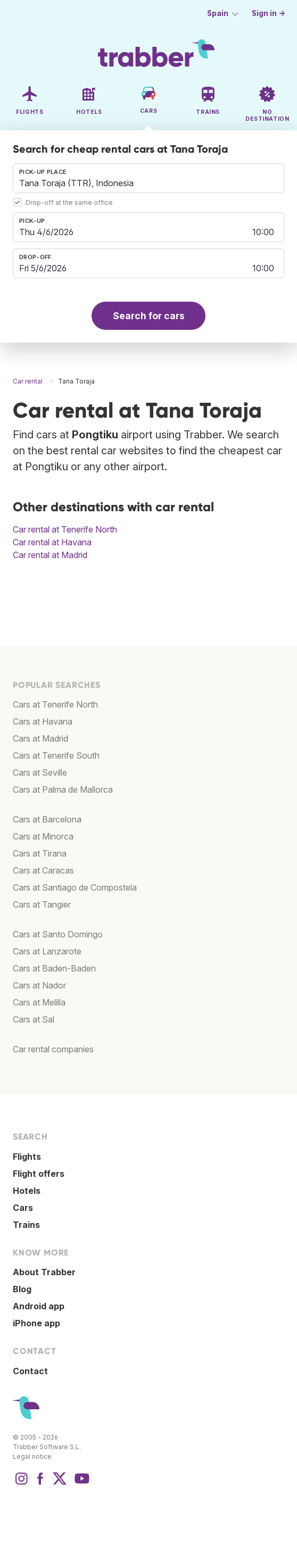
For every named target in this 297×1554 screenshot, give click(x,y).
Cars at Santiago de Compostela (75, 887)
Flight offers (38, 1173)
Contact (30, 1371)
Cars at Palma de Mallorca (63, 789)
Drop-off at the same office (69, 203)
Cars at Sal (33, 1019)
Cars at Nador (39, 985)
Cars (23, 1207)
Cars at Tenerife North (55, 704)
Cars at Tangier (42, 904)
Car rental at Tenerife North (65, 529)
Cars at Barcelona (47, 819)
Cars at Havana (42, 721)
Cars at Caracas (43, 870)
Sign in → (268, 13)
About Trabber (44, 1272)
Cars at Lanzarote (47, 951)
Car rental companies (53, 1049)
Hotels (26, 1190)
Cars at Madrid (40, 738)
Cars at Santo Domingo (58, 934)
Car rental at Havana (52, 542)
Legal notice (32, 1456)
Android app (38, 1306)
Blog (22, 1289)
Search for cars (149, 315)
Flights (27, 1156)
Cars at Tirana (40, 853)
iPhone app (36, 1323)
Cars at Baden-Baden (54, 968)
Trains (26, 1224)
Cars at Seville (40, 772)
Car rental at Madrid (50, 555)
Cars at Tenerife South (56, 755)
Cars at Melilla (39, 1002)
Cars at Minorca (43, 836)
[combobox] (148, 178)
